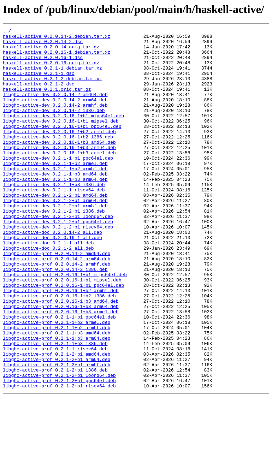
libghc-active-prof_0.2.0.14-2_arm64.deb (56, 305)
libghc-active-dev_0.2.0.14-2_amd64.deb (55, 108)
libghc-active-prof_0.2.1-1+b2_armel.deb (56, 381)
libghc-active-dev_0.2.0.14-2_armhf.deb (55, 121)
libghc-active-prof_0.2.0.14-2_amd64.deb (56, 299)
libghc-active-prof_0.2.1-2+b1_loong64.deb (59, 445)
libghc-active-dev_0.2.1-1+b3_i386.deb (54, 216)
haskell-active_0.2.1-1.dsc (39, 82)
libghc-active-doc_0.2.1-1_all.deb (48, 286)
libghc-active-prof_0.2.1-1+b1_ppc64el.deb (59, 375)
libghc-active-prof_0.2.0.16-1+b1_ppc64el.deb (63, 337)
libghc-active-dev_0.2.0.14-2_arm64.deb (55, 114)
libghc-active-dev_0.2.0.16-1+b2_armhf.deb (59, 152)
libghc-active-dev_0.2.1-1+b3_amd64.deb (55, 203)
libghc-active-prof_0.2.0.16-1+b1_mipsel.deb (62, 330)
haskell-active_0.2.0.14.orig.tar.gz (51, 51)
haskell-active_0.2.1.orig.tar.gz (47, 102)
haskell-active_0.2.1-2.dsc (39, 95)
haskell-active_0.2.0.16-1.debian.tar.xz (56, 57)
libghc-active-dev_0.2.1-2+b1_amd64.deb (55, 229)
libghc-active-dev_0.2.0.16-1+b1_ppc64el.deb (62, 146)
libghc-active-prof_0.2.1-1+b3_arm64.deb (56, 400)
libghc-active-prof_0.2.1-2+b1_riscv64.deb (59, 458)
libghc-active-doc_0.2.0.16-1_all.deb (52, 280)
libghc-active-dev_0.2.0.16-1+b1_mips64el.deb (63, 133)
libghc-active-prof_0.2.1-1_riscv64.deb (55, 413)
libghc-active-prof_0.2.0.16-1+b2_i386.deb (59, 349)
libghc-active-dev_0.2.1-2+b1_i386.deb (54, 248)
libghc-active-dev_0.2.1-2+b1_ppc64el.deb (58, 260)
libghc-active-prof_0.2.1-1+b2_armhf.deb (56, 388)
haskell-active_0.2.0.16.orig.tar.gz (51, 70)
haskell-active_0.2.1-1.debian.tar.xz (52, 76)
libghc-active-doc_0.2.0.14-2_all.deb (52, 273)
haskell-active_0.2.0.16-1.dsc (43, 63)
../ (7, 32)
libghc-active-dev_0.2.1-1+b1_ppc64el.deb (58, 184)
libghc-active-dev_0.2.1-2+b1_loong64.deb (58, 254)
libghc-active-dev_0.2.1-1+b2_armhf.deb (55, 197)
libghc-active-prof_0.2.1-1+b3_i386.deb (55, 407)
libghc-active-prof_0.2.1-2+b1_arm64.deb (56, 426)
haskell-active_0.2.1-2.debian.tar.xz (52, 89)
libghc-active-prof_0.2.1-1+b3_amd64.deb (56, 394)
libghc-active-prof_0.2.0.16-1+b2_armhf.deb (61, 343)
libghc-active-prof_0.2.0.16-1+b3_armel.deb (61, 369)
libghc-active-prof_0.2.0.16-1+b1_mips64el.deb (65, 324)
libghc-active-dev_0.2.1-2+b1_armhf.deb (55, 241)
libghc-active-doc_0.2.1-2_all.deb (48, 292)
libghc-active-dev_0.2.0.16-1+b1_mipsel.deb (61, 140)
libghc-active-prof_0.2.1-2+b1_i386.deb (55, 438)
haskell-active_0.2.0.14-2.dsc (43, 44)
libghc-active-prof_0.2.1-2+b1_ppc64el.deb (59, 451)
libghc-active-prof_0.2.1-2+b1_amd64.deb (56, 419)
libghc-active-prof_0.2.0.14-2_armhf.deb (56, 311)
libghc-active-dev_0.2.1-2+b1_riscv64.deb (58, 267)
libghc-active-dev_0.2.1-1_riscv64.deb (54, 222)
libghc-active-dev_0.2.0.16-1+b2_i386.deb (58, 159)
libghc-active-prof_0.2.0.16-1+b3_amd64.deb (61, 356)
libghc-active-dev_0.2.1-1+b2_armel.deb (55, 191)
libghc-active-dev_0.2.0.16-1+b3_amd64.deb (59, 165)
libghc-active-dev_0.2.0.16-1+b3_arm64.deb (59, 171)
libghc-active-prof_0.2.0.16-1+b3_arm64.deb (61, 362)
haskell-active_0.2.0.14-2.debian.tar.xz (56, 38)
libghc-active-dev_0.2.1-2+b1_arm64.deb (55, 235)
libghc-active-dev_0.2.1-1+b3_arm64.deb (55, 210)
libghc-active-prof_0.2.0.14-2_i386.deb (55, 318)
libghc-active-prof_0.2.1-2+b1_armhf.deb (56, 432)
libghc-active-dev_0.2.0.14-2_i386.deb (54, 127)
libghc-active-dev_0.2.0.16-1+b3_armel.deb (59, 178)
